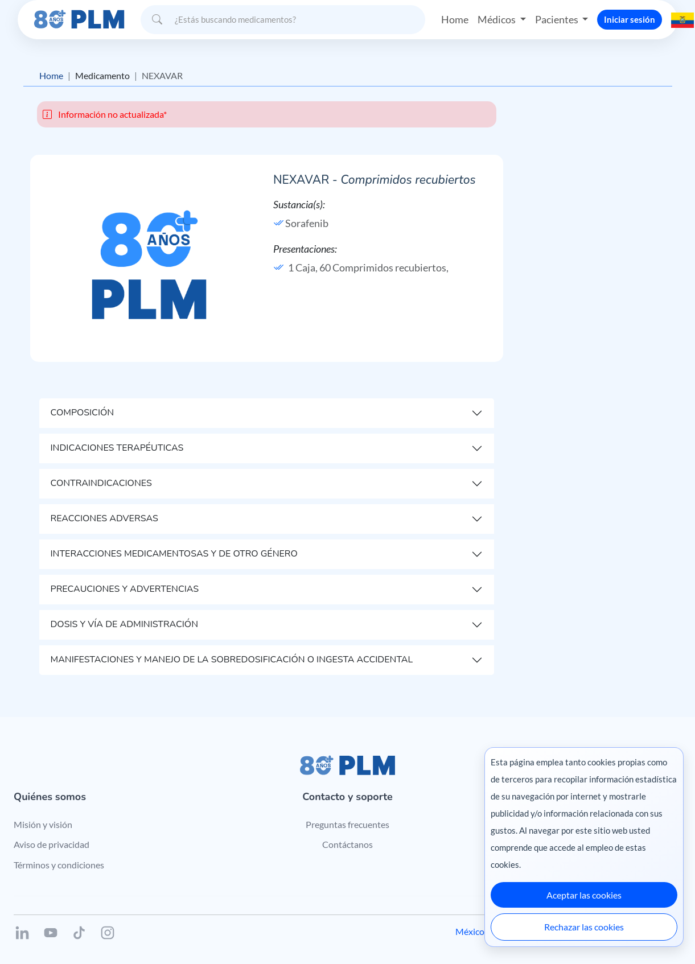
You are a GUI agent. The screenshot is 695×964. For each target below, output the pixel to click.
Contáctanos (347, 844)
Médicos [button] (497, 19)
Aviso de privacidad (51, 844)
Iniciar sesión (629, 19)
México (469, 931)
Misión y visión (43, 824)
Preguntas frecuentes (347, 824)
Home (454, 19)
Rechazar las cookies (584, 926)
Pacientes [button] (557, 19)
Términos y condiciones (59, 864)
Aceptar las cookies (584, 894)
